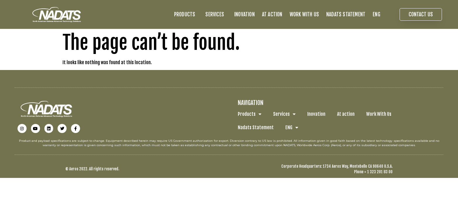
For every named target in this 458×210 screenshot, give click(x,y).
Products (186, 14)
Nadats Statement (345, 14)
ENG (378, 14)
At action (272, 14)
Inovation (244, 14)
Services (216, 14)
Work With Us (304, 14)
